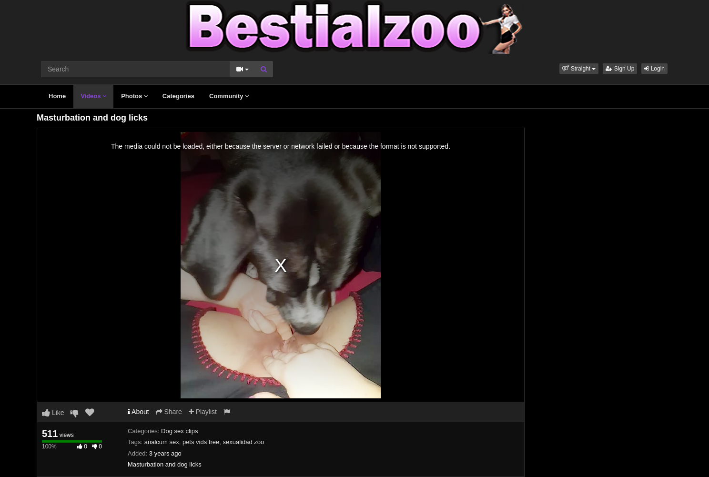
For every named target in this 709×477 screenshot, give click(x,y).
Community (229, 96)
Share (169, 412)
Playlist (203, 412)
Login (654, 68)
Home (57, 96)
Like (53, 412)
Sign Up (620, 68)
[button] (578, 68)
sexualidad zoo (243, 442)
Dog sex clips (179, 431)
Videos (93, 96)
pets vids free (200, 442)
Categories (178, 96)
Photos (134, 96)
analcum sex (161, 442)
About (138, 412)
